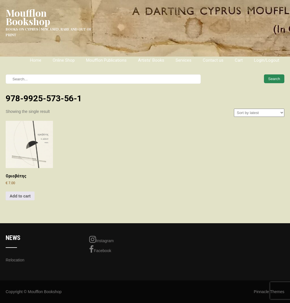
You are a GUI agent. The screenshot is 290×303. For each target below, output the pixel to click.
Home (35, 60)
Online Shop (64, 60)
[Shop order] (259, 113)
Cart (239, 60)
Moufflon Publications (106, 60)
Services (183, 60)
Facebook (100, 249)
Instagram (101, 239)
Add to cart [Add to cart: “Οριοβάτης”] (20, 196)
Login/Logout (266, 60)
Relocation (15, 260)
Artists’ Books (151, 60)
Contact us (213, 60)
